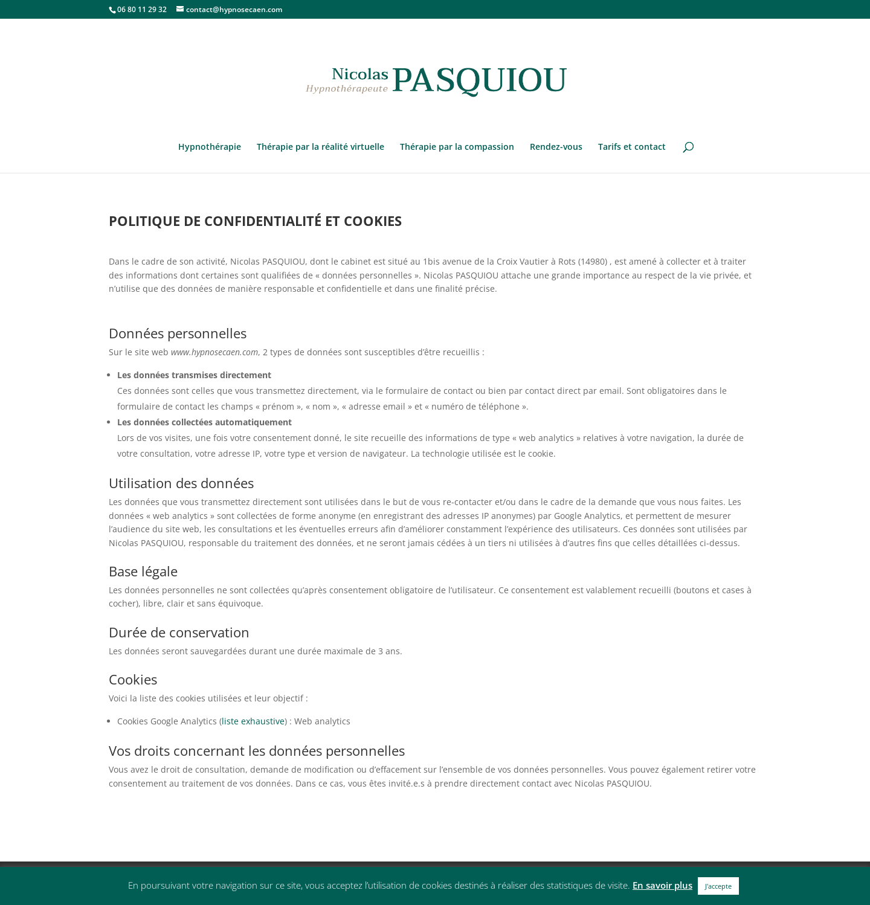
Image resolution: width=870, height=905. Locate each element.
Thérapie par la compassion (457, 147)
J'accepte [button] (718, 886)
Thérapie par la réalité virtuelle (320, 147)
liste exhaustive (253, 721)
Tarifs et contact (632, 147)
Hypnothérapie (209, 147)
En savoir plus (662, 885)
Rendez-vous (556, 147)
